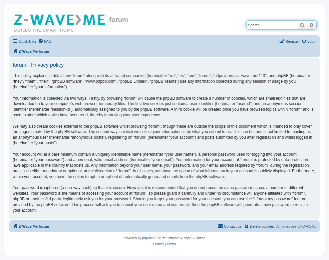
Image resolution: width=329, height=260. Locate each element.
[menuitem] (44, 41)
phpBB (147, 238)
